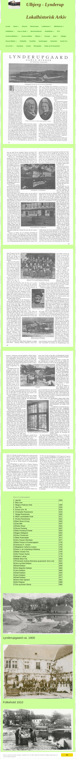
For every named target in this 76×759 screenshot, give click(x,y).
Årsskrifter (32, 41)
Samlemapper (43, 41)
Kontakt (28, 46)
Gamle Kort (63, 41)
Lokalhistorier (46, 26)
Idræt (55, 36)
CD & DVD (10, 46)
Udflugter (63, 36)
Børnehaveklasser (36, 31)
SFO (58, 31)
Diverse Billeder (11, 41)
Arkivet (16, 26)
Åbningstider (37, 46)
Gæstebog (20, 46)
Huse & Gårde (23, 31)
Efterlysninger (34, 26)
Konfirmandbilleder (12, 36)
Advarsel (24, 26)
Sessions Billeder (26, 36)
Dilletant (38, 36)
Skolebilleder (49, 31)
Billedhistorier (59, 26)
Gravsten (47, 36)
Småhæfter (23, 41)
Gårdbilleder (10, 31)
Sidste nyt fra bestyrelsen (52, 46)
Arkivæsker (53, 41)
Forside (8, 26)
